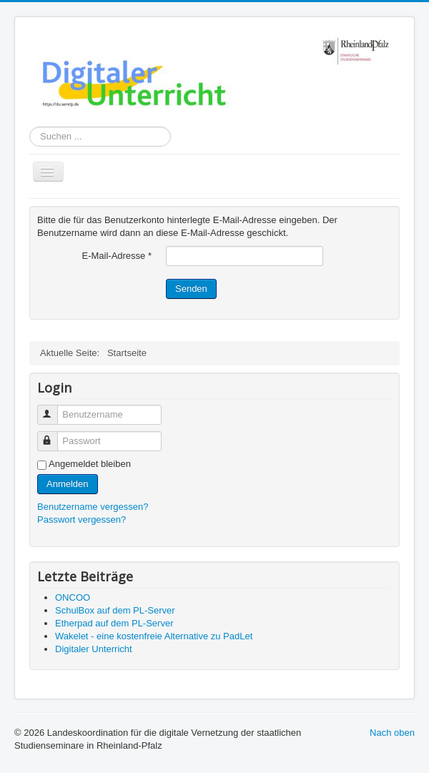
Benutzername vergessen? (92, 506)
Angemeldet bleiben (90, 463)
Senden (191, 288)
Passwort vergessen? (81, 519)
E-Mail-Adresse (117, 255)
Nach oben (392, 732)
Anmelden (67, 483)
